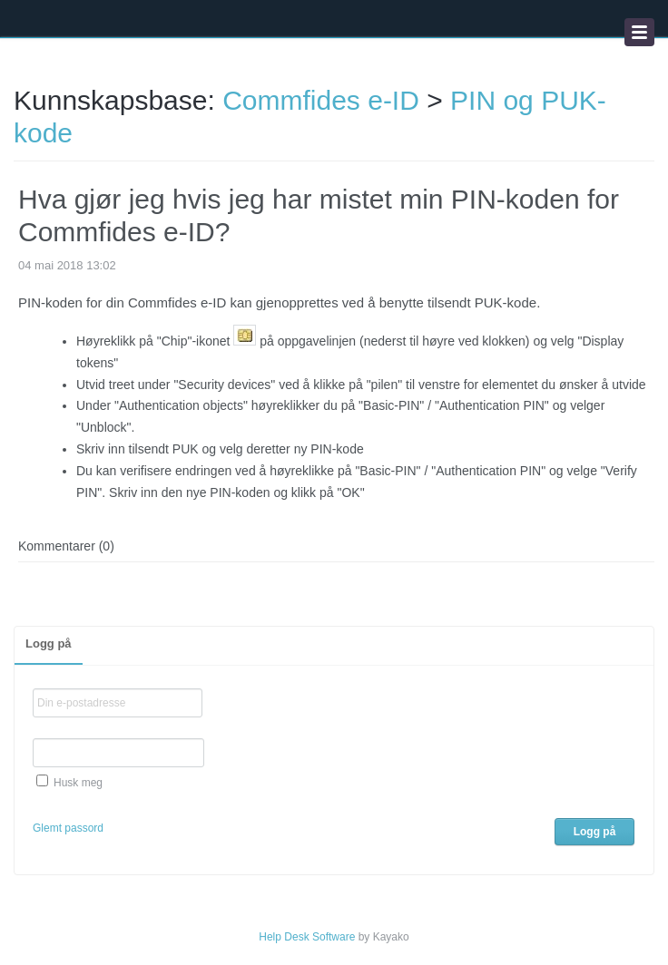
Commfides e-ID (320, 100)
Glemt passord (68, 828)
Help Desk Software (307, 937)
